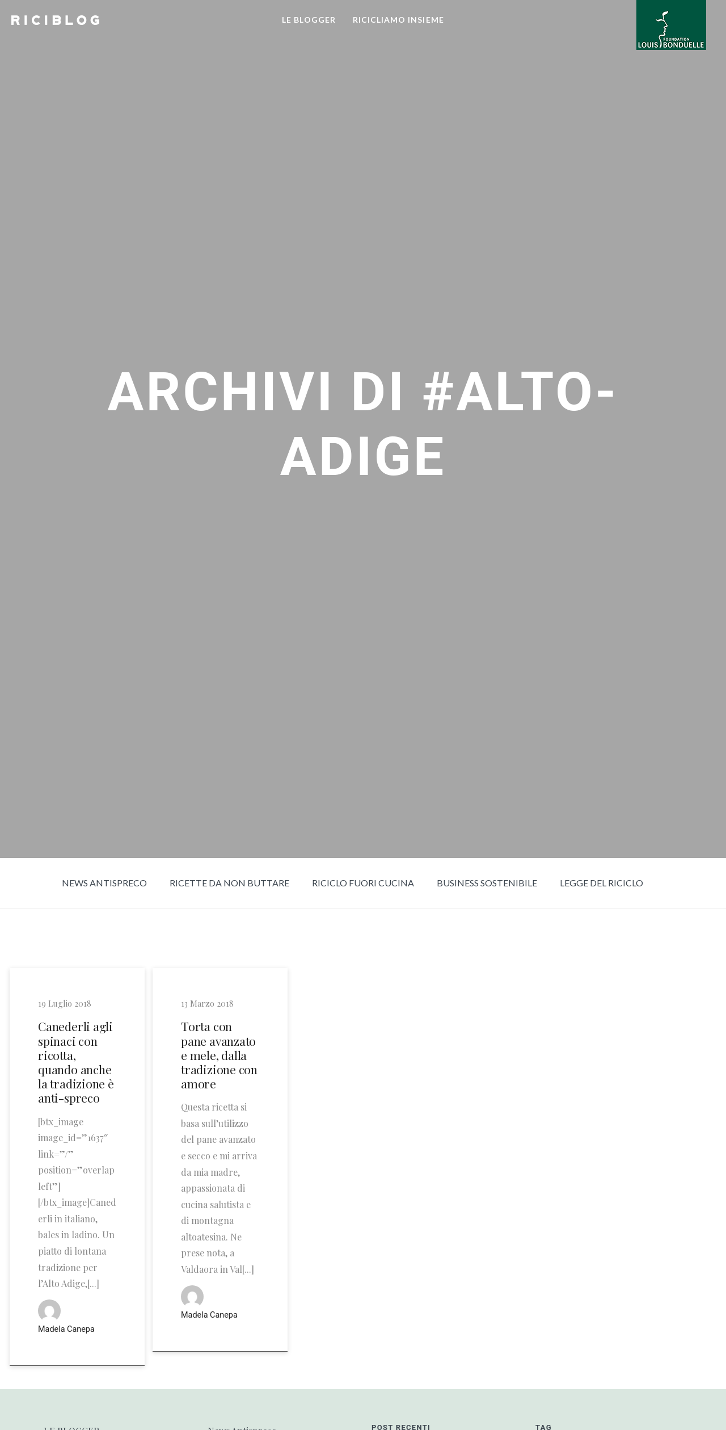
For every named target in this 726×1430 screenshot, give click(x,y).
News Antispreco (104, 882)
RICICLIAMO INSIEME (398, 19)
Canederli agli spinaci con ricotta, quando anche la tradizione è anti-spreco (76, 1062)
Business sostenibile (487, 882)
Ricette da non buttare (229, 882)
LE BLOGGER (309, 19)
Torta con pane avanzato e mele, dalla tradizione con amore (219, 1055)
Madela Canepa (66, 1329)
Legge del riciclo (601, 882)
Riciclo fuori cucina (363, 882)
